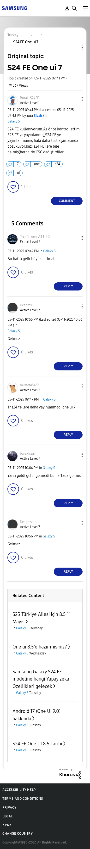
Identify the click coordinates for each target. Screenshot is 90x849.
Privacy (9, 807)
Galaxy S (13, 121)
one (37, 164)
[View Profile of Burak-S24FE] (29, 98)
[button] (74, 99)
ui (18, 173)
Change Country (17, 834)
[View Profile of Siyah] (38, 116)
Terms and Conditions (22, 799)
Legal (7, 816)
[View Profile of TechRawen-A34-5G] (35, 237)
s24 (57, 164)
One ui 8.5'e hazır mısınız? (39, 647)
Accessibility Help (19, 790)
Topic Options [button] (74, 47)
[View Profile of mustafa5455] (30, 385)
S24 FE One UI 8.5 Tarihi (37, 744)
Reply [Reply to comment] (68, 286)
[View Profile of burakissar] (27, 454)
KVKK (7, 825)
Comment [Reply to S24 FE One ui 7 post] (67, 201)
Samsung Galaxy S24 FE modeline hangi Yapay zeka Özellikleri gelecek (40, 679)
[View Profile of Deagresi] (26, 305)
